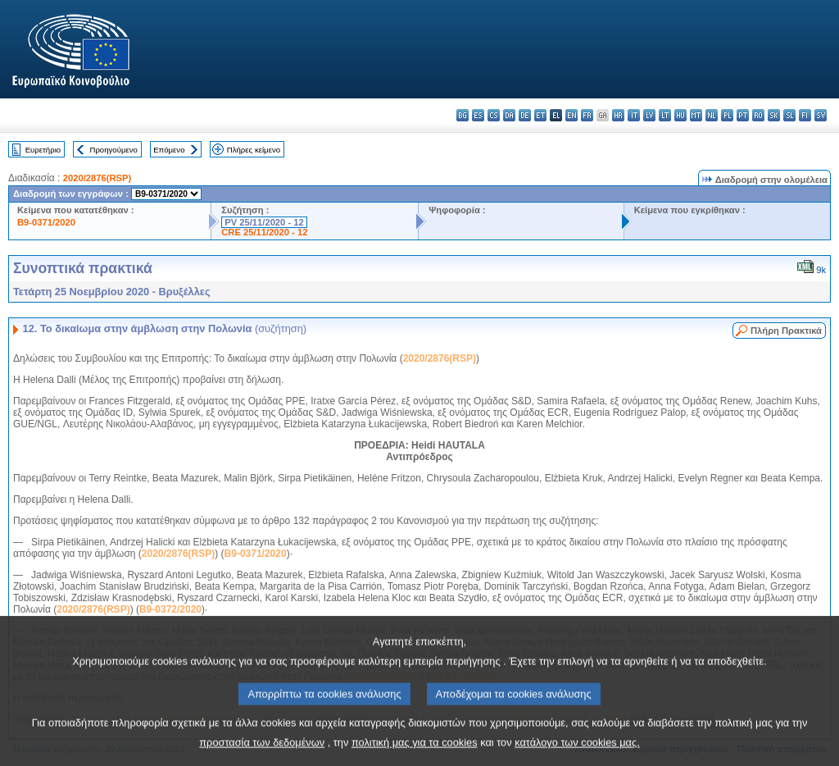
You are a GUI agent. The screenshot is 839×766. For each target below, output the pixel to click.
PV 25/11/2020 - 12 (263, 222)
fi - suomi (805, 115)
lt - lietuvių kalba (665, 115)
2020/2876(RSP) (97, 178)
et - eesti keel (540, 115)
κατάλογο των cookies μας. (577, 754)
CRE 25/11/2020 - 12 (264, 232)
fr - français (587, 115)
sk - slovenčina (774, 115)
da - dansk (509, 115)
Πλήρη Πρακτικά (786, 330)
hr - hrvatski (618, 115)
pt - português (743, 115)
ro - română (758, 115)
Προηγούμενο (113, 149)
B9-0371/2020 (46, 222)
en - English (571, 115)
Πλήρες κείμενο (253, 149)
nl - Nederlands (711, 115)
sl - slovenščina (789, 115)
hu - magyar (680, 115)
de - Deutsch (525, 115)
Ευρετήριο (43, 149)
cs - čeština (494, 115)
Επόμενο (168, 149)
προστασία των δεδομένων (261, 754)
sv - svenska (820, 115)
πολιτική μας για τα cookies (414, 754)
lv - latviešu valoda (649, 115)
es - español (478, 115)
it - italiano (634, 115)
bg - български (462, 115)
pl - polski (727, 115)
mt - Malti (696, 115)
